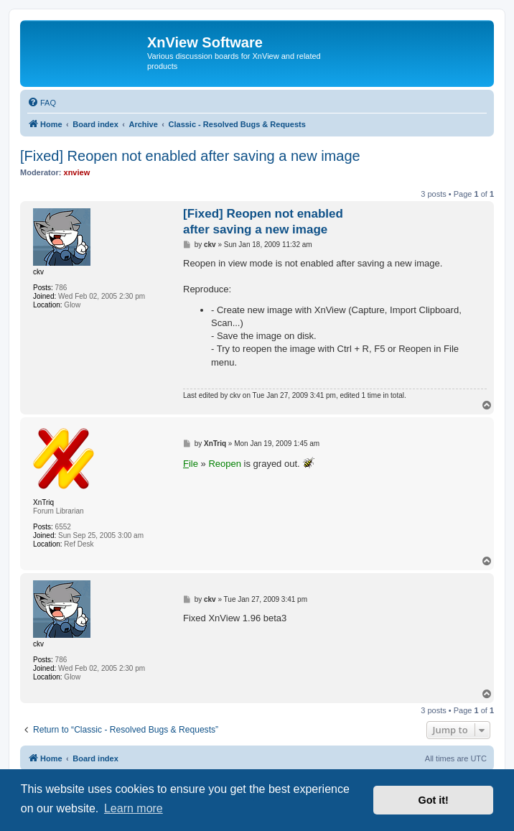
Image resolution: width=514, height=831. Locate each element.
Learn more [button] (133, 808)
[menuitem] (41, 102)
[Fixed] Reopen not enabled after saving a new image (190, 156)
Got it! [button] (434, 800)
